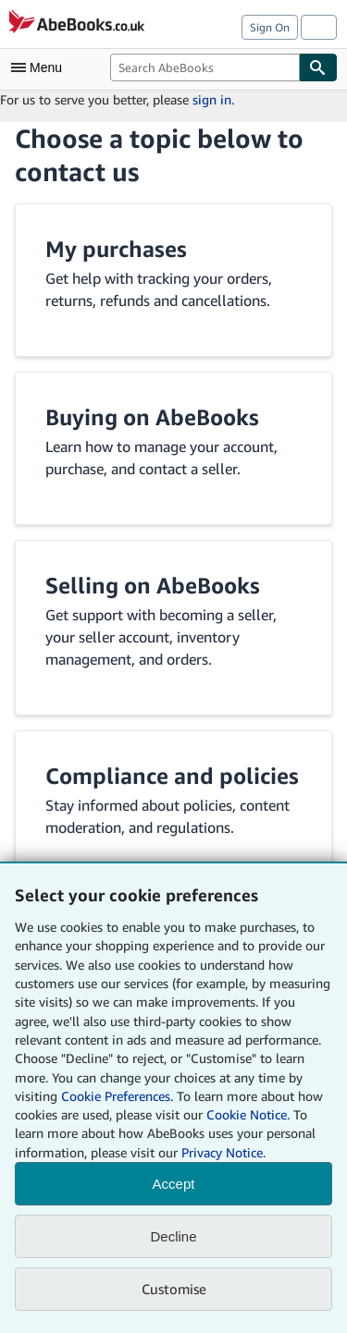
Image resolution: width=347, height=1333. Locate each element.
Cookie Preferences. (117, 1096)
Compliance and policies (172, 776)
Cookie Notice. (248, 1114)
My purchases (116, 249)
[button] (173, 280)
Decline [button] (173, 1236)
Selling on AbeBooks (152, 585)
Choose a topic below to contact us (159, 155)
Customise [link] (174, 1288)
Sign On (270, 27)
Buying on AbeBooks (152, 417)
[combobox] (205, 67)
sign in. (213, 99)
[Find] (318, 67)
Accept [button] (174, 1184)
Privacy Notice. (223, 1152)
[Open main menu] (41, 67)
